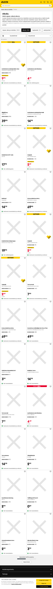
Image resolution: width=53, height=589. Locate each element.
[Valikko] (51, 2)
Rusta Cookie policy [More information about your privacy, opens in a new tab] (16, 584)
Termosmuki (39, 285)
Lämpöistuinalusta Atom (14, 541)
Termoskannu (14, 456)
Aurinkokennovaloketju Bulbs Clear (14, 69)
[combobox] (25, 5)
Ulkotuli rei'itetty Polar (39, 541)
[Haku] (50, 5)
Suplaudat (36, 30)
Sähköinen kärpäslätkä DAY (14, 371)
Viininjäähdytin (39, 456)
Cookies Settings (44, 586)
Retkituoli (14, 199)
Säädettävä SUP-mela (14, 155)
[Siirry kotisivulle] (4, 2)
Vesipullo (39, 155)
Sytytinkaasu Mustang (14, 498)
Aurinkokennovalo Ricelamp (39, 69)
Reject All (44, 583)
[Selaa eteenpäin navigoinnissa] (51, 30)
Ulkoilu (26, 30)
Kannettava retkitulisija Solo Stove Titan (39, 329)
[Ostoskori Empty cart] (47, 2)
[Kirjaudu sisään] (41, 2)
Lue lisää (4, 25)
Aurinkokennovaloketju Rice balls (39, 113)
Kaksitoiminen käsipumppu (14, 241)
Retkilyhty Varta (39, 371)
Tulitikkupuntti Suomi (39, 498)
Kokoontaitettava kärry (39, 199)
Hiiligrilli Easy (14, 113)
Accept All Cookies (43, 580)
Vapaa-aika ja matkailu (6, 9)
